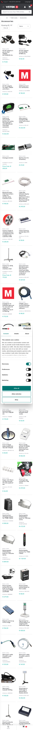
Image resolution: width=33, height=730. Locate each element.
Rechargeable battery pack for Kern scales (24, 587)
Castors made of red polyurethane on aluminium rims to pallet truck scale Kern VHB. (8, 233)
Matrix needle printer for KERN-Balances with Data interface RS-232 (24, 447)
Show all (6, 28)
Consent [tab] (6, 333)
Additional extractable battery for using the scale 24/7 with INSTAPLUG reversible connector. (7, 122)
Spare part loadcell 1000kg (7, 689)
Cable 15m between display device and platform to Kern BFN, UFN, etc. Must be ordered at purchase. (24, 197)
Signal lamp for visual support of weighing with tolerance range (24, 623)
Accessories (23, 18)
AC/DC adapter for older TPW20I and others (7, 87)
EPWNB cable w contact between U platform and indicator (24, 306)
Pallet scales (14, 18)
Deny (16, 399)
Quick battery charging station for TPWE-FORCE (7, 517)
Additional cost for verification (24, 86)
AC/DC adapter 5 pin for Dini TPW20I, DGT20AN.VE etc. (7, 53)
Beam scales (5, 49)
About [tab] (27, 333)
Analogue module (7, 158)
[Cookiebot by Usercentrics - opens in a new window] (23, 329)
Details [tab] (16, 333)
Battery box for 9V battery (24, 158)
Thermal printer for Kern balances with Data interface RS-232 (24, 724)
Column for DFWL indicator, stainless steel (7, 267)
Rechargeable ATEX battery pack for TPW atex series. (8, 553)
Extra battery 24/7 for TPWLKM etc (7, 412)
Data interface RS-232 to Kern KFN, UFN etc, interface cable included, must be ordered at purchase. (24, 270)
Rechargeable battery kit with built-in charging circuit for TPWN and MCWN (7, 588)
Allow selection (16, 394)
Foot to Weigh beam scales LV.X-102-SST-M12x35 (7, 446)
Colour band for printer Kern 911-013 (24, 232)
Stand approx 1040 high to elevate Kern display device (23, 691)
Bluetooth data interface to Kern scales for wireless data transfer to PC (7, 195)
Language (28, 2)
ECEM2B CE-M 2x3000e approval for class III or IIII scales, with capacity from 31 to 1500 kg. (8, 307)
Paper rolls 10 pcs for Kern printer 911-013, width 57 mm (7, 482)
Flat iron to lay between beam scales (23, 412)
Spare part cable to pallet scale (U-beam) (24, 656)
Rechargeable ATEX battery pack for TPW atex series (24, 517)
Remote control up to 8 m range (8, 621)
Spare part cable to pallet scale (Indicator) (7, 656)
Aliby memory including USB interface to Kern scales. (24, 120)
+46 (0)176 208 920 (14, 2)
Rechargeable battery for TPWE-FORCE (25, 552)
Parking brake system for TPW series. (24, 481)
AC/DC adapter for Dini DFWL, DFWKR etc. (24, 52)
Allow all (16, 388)
